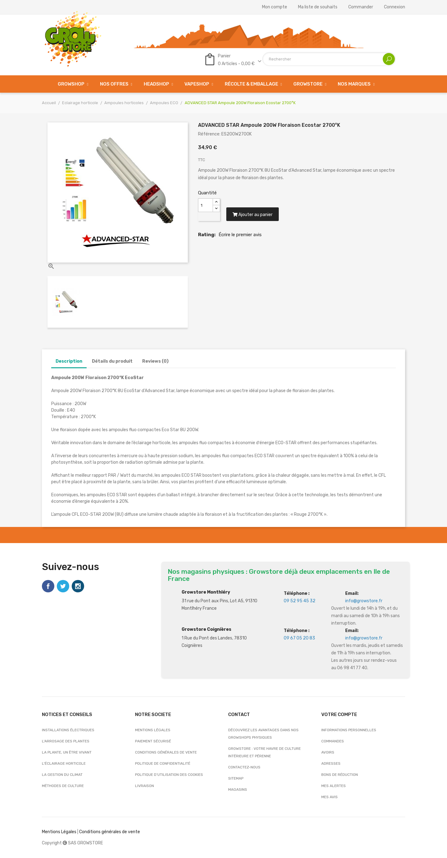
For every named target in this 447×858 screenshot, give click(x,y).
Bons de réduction (339, 774)
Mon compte (274, 7)
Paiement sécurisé (153, 741)
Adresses (331, 763)
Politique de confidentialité (162, 763)
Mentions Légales (59, 831)
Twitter (63, 586)
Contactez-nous (244, 767)
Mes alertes (333, 786)
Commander (360, 7)
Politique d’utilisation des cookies (169, 774)
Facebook (48, 586)
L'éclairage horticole (64, 763)
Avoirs (327, 752)
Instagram (78, 586)
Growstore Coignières (206, 629)
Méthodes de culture (63, 786)
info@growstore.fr (363, 601)
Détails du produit (112, 361)
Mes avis (329, 797)
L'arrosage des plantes (65, 741)
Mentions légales (152, 730)
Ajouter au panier (253, 215)
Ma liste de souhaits (317, 7)
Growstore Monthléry (206, 592)
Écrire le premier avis (240, 235)
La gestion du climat (62, 774)
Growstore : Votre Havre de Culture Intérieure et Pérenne (264, 752)
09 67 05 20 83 (299, 638)
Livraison (144, 786)
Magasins (237, 789)
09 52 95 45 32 (299, 601)
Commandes (332, 741)
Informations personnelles (348, 730)
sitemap (235, 778)
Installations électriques (68, 730)
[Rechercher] (329, 59)
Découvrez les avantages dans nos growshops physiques (263, 734)
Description (69, 361)
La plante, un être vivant (67, 752)
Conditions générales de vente (166, 752)
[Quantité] (205, 205)
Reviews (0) (155, 361)
